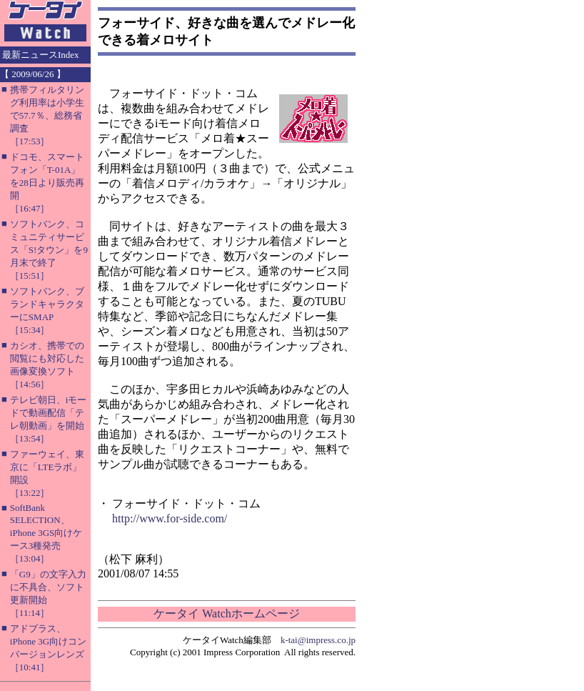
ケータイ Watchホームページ (226, 613)
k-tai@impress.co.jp (318, 640)
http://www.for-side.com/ (169, 518)
